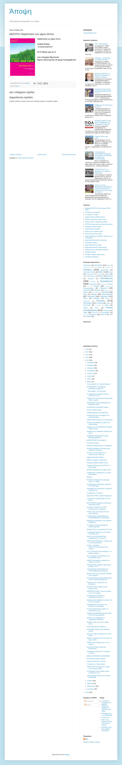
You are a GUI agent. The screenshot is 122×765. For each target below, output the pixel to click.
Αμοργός (85, 267)
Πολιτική (100, 301)
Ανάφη (92, 267)
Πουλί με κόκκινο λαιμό (94, 410)
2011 (87, 360)
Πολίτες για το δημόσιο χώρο (94, 231)
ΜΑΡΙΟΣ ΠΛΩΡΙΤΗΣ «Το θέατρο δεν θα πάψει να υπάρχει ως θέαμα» (102, 75)
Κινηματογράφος (88, 288)
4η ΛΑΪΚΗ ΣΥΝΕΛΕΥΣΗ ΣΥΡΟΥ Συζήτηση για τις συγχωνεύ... (97, 508)
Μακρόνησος (107, 290)
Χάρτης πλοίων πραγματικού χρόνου (96, 222)
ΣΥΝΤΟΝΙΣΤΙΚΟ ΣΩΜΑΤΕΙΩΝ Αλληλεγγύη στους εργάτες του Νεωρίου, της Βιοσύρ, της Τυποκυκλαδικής (103, 155)
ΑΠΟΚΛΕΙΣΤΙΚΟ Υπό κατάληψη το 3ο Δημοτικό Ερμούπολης (102, 171)
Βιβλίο (101, 272)
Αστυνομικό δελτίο (89, 272)
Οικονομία (104, 296)
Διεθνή (85, 276)
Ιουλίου (89, 376)
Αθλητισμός (86, 265)
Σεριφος (108, 303)
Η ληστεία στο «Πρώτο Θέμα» (96, 664)
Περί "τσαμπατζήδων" (101, 44)
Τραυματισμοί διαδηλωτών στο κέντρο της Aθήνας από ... (98, 533)
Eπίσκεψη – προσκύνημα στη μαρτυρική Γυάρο (103, 58)
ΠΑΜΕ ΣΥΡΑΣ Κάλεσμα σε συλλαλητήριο (99, 420)
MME (111, 314)
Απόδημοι (107, 267)
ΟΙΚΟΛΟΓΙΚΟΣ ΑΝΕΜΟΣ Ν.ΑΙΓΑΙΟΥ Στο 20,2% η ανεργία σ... (99, 601)
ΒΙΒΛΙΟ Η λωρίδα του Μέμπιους (97, 460)
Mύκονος (103, 314)
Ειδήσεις (100, 276)
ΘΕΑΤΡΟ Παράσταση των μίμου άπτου (99, 470)
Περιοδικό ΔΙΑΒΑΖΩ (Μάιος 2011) (97, 463)
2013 (87, 355)
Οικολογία (91, 296)
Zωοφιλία (88, 316)
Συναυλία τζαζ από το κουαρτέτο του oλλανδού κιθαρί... (98, 416)
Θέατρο (17, 86)
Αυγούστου (90, 373)
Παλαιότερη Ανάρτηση (69, 154)
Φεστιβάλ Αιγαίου (90, 252)
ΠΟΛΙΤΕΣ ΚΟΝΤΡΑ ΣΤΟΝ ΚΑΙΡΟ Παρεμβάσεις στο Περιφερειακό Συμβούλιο (103, 122)
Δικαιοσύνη (92, 276)
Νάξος (85, 294)
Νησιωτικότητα (107, 294)
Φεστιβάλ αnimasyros (92, 257)
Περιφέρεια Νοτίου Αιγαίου (93, 226)
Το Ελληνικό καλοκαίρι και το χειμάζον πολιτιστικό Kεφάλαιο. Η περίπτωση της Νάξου (106, 706)
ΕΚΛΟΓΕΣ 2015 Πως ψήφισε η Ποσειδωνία (107, 729)
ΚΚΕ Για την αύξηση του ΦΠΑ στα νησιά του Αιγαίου (107, 722)
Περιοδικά (96, 298)
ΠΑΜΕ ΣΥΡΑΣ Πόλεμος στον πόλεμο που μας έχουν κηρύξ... (98, 667)
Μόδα (98, 292)
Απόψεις (87, 269)
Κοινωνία (103, 288)
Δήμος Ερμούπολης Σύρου (93, 245)
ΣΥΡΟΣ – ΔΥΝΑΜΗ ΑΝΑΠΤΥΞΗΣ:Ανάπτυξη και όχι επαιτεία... (97, 547)
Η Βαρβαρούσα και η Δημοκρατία (107, 714)
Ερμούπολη (93, 284)
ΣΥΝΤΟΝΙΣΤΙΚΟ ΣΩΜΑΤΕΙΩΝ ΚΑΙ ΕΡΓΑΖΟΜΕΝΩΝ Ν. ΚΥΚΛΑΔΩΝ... (98, 517)
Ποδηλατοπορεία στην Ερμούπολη (97, 413)
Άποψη (20, 11)
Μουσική (106, 292)
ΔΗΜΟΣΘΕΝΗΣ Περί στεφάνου (96, 440)
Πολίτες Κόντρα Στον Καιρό (93, 234)
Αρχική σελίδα (41, 154)
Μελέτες (85, 292)
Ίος (88, 286)
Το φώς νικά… (106, 717)
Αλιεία (109, 265)
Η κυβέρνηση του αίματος (95, 493)
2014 (87, 352)
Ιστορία (96, 286)
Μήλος (93, 292)
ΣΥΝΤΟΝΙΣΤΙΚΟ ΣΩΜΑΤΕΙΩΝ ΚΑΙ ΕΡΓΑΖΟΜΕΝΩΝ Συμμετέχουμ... (98, 570)
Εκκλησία (91, 278)
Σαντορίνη (99, 303)
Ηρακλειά (103, 284)
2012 (87, 357)
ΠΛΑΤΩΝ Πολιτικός (93, 443)
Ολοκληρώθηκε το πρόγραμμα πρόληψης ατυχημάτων (96, 387)
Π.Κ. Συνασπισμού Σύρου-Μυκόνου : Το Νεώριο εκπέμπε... (99, 552)
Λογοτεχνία (86, 290)
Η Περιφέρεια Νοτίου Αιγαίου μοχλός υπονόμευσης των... (98, 672)
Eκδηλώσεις (93, 314)
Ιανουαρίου (91, 689)
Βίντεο (111, 272)
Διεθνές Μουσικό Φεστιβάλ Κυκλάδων (97, 250)
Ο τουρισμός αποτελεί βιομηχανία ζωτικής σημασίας (97, 526)
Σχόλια (107, 305)
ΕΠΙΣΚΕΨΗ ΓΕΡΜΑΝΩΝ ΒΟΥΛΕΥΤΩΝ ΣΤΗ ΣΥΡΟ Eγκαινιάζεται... (99, 614)
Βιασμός (89, 477)
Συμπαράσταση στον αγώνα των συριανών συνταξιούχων (97, 605)
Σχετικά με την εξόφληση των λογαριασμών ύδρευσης (96, 618)
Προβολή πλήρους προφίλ (91, 742)
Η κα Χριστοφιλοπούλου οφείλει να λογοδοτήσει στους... (97, 609)
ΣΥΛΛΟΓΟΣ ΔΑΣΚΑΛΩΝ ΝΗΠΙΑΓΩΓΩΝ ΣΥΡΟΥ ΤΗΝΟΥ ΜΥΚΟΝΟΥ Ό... (99, 579)
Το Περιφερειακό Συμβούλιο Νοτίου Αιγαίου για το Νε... (98, 394)
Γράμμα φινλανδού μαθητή (95, 457)
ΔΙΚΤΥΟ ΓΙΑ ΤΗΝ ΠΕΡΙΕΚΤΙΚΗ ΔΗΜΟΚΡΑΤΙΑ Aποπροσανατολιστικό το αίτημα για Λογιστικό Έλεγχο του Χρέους (103, 188)
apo (87, 739)
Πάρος (85, 298)
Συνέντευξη (86, 305)
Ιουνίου (89, 379)
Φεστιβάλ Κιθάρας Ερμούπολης (95, 254)
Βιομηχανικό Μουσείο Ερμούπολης (96, 247)
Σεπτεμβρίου (91, 371)
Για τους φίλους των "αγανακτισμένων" (99, 384)
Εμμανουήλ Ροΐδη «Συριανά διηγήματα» (99, 496)
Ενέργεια (92, 281)
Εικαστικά (110, 276)
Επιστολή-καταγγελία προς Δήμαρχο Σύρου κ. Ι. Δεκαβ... (98, 480)
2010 (87, 692)
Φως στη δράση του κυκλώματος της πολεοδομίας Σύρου (98, 556)
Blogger (67, 754)
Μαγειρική (97, 290)
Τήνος (97, 308)
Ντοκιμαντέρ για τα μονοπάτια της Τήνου (99, 529)
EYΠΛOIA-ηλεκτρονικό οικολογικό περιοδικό (98, 224)
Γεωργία (99, 274)
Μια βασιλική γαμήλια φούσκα (96, 658)
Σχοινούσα (98, 305)
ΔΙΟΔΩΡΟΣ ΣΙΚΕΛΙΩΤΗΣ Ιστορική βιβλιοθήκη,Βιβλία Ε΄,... (97, 436)
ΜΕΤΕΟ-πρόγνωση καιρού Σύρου (95, 219)
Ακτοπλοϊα (98, 265)
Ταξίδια (85, 308)
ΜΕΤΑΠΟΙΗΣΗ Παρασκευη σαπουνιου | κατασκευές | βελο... (99, 503)
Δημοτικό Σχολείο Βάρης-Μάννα (95, 217)
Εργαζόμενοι (106, 281)
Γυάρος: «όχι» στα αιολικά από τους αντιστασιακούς (98, 512)
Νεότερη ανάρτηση (16, 154)
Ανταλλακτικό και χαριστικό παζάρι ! (98, 407)
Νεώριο (94, 294)
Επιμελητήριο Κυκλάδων (92, 229)
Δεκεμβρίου (91, 362)
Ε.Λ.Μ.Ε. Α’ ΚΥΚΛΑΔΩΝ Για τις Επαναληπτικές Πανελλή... (96, 453)
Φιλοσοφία (95, 312)
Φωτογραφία (105, 312)
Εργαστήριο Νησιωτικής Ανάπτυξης (96, 240)
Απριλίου (90, 681)
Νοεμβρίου (90, 365)
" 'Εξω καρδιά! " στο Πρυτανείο (96, 391)
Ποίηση (107, 298)
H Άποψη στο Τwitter (91, 214)
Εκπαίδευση (107, 278)
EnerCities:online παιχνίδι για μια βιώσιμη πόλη (97, 587)
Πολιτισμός (87, 303)
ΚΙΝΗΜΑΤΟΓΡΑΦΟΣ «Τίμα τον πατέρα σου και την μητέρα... (99, 592)
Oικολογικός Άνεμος (91, 242)
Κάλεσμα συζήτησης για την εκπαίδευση (99, 446)
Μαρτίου (90, 683)
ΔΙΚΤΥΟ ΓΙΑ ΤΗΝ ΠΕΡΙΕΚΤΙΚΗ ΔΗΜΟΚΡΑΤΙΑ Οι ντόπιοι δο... (97, 537)
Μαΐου (89, 382)
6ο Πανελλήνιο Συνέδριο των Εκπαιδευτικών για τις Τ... (96, 596)
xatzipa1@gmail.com (89, 33)
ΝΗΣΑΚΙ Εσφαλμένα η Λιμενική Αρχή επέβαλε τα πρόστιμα (98, 449)
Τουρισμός (106, 310)
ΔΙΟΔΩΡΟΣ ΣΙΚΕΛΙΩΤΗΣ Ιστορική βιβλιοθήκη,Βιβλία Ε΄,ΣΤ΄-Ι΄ (103, 91)
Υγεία (85, 312)
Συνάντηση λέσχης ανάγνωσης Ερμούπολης (96, 647)
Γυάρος (107, 274)
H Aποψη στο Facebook (92, 212)
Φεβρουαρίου (91, 686)
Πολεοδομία (86, 301)
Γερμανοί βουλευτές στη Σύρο (96, 661)
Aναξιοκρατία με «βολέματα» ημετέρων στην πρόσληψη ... (99, 485)
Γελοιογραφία (90, 274)
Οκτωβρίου (90, 368)
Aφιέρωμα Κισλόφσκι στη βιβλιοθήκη (98, 656)
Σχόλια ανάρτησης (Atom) (26, 158)
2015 (87, 349)
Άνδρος (100, 267)
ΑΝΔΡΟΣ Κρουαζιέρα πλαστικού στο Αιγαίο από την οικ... (98, 561)
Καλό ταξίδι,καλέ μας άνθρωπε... (97, 627)
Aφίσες (85, 314)
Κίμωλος (107, 286)
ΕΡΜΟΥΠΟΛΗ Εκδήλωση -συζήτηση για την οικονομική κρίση (99, 541)
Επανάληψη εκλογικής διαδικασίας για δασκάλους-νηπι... (99, 403)
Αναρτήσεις (89, 701)
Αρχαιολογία (105, 270)
